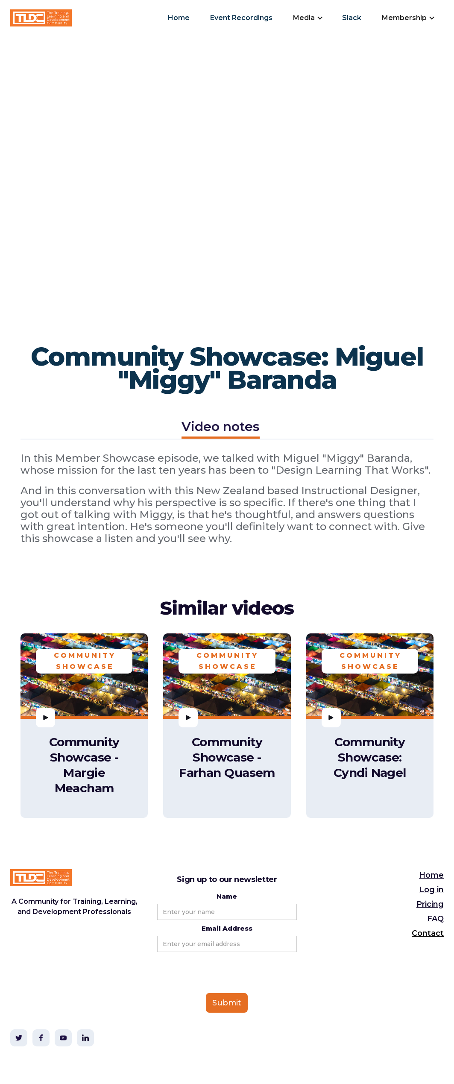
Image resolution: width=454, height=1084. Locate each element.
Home (179, 18)
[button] (307, 18)
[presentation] (222, 973)
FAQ (435, 918)
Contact (428, 933)
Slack (351, 18)
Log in (431, 889)
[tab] (221, 428)
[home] (41, 17)
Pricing (430, 904)
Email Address (227, 928)
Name (227, 896)
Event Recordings (241, 18)
